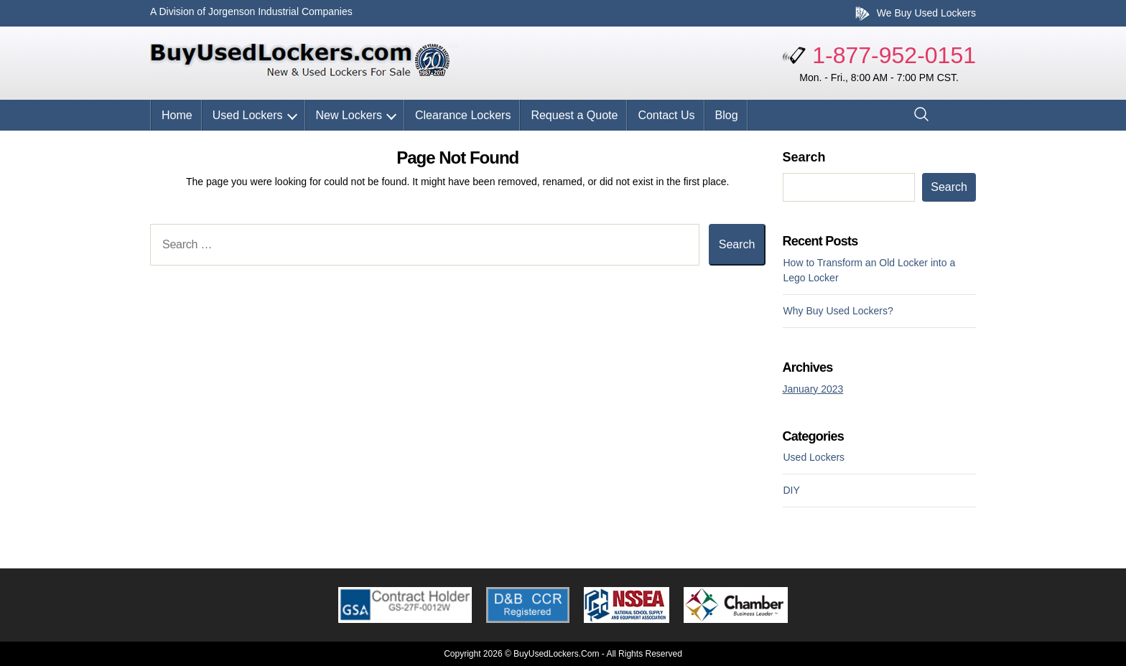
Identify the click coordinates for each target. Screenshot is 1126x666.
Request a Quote (574, 115)
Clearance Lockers (463, 115)
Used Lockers (248, 115)
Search (804, 157)
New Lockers (349, 115)
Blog (726, 115)
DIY (791, 490)
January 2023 (813, 389)
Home (177, 115)
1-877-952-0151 (894, 55)
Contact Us (666, 115)
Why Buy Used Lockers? (838, 310)
